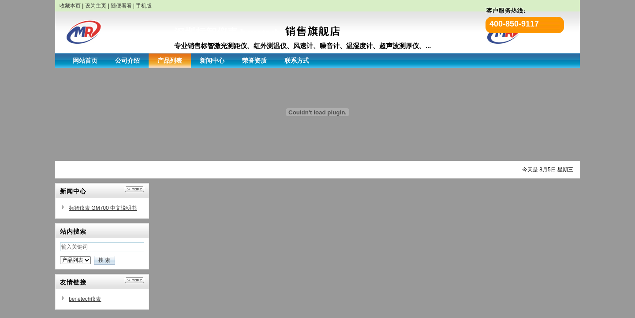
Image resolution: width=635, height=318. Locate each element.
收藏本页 (70, 6)
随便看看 (121, 6)
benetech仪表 (85, 299)
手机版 (144, 6)
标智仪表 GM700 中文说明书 (103, 208)
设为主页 (95, 6)
